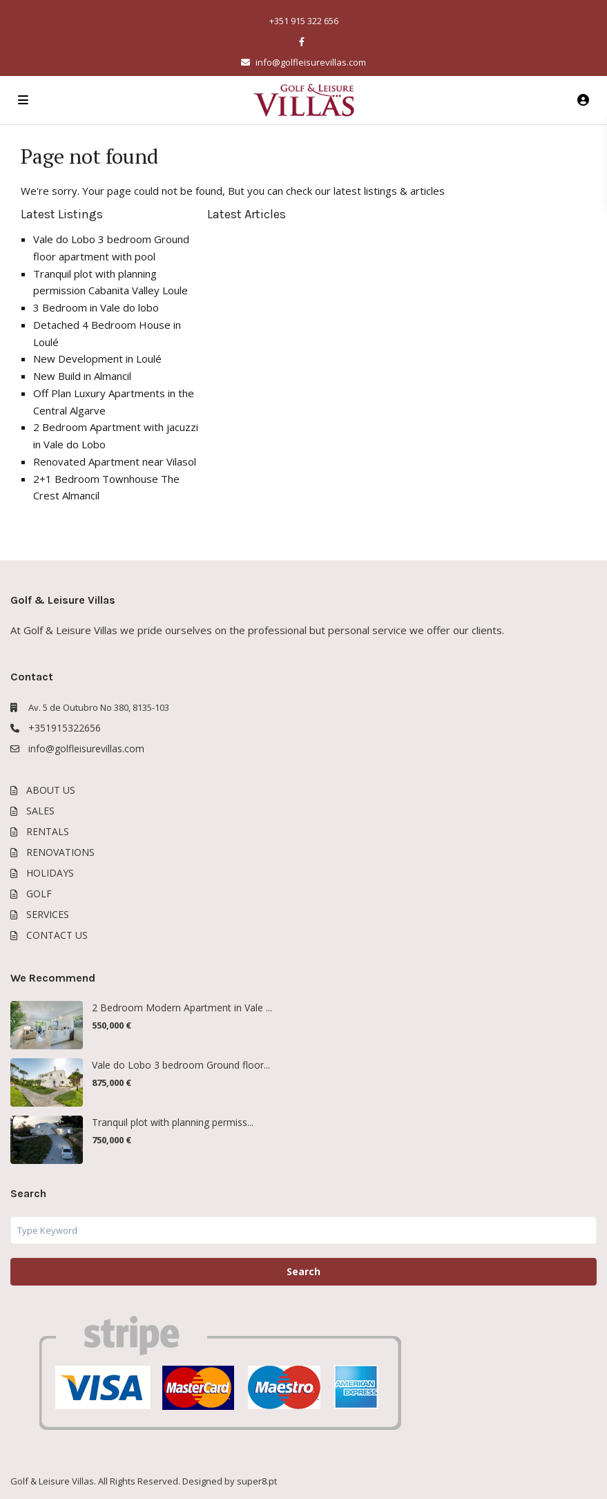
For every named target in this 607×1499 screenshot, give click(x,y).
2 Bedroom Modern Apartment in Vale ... (182, 1007)
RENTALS (47, 831)
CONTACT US (57, 935)
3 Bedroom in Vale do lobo (96, 307)
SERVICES (47, 914)
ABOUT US (50, 789)
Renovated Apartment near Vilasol (114, 461)
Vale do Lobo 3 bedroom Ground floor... (181, 1064)
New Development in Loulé (97, 358)
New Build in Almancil (82, 376)
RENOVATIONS (60, 852)
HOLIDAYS (50, 872)
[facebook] (304, 41)
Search (303, 1271)
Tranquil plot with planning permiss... (172, 1122)
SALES (40, 810)
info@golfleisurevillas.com (86, 748)
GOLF (39, 893)
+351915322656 (64, 727)
